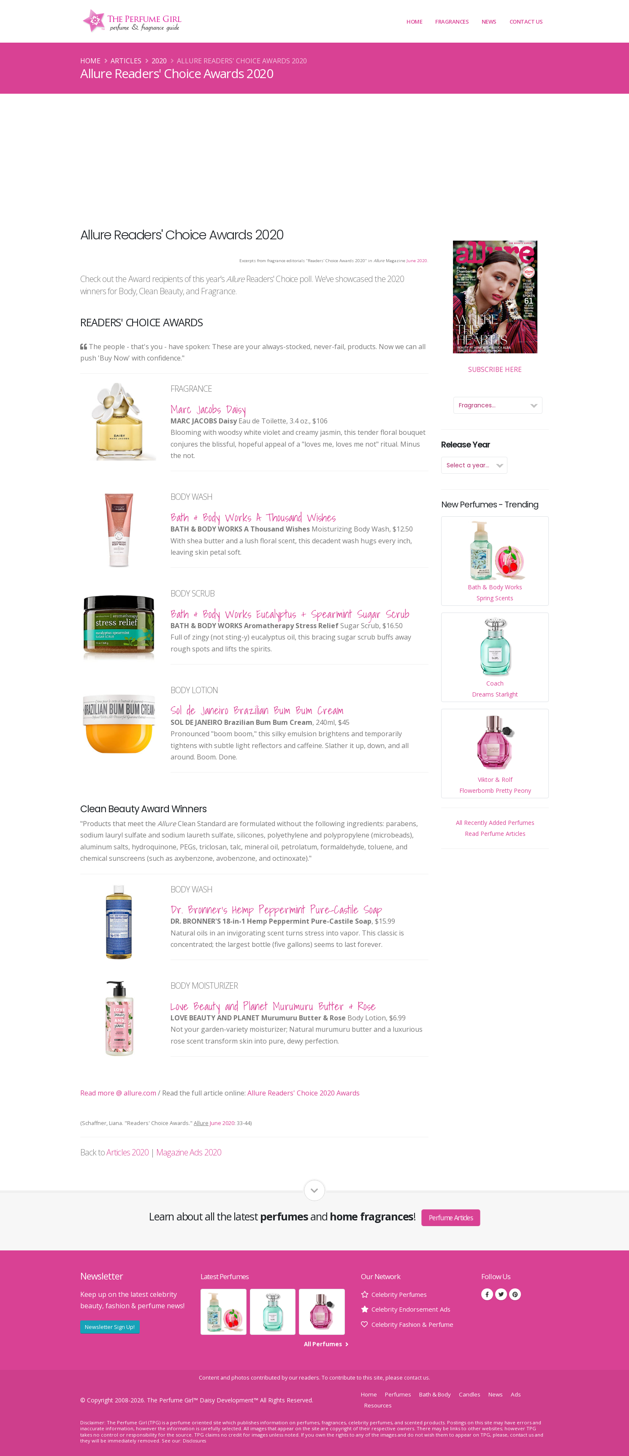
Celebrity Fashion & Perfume (416, 1324)
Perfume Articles (450, 1217)
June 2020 (417, 260)
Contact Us (526, 21)
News (489, 21)
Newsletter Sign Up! (110, 1327)
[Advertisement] (314, 157)
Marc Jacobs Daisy (208, 409)
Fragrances (452, 21)
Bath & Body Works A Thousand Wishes (253, 517)
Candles (477, 1394)
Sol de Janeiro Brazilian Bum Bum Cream (257, 710)
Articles (126, 60)
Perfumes (399, 1394)
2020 (159, 60)
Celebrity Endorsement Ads (414, 1309)
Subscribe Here (495, 307)
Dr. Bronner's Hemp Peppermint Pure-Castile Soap (276, 909)
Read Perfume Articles (495, 834)
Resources (378, 1405)
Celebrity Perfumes (401, 1294)
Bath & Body (439, 1394)
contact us (416, 1377)
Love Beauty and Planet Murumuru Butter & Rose (273, 1006)
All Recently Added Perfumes (495, 823)
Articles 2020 (127, 1152)
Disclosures (196, 1440)
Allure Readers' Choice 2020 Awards (303, 1093)
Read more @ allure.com (118, 1093)
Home (414, 21)
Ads (524, 1394)
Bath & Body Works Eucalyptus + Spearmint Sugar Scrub (290, 614)
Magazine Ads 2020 (188, 1152)
